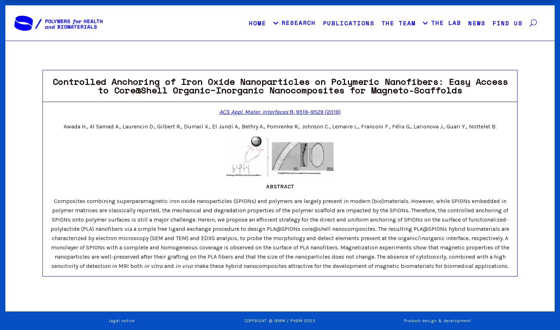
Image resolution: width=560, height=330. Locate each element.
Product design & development (438, 321)
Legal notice (122, 321)
